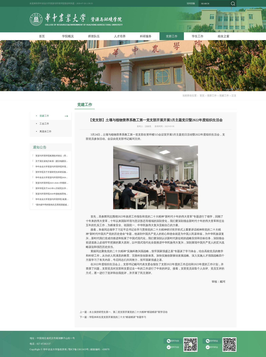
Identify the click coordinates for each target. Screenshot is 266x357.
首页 (42, 36)
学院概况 (68, 36)
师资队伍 (94, 36)
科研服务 (145, 36)
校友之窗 (223, 36)
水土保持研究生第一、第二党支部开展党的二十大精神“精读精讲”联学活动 (128, 312)
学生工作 (197, 36)
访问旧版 (191, 3)
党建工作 (224, 95)
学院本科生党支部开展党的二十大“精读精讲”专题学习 (117, 317)
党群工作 (171, 36)
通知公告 (39, 147)
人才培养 (120, 36)
